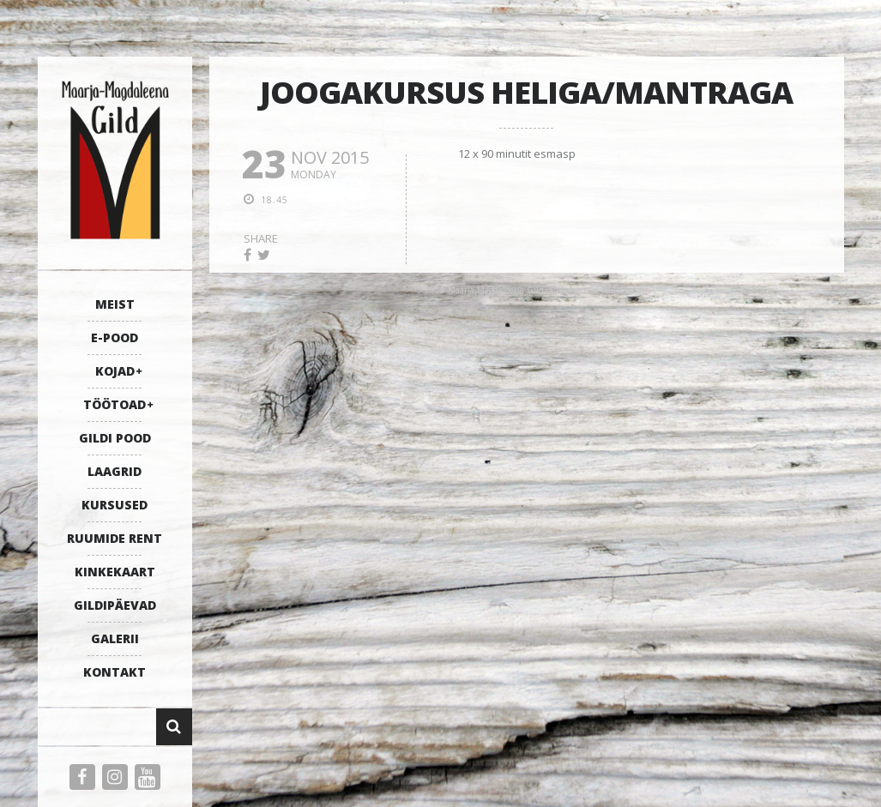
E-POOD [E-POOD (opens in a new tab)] (114, 337)
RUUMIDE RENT (114, 538)
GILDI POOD (115, 438)
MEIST (115, 304)
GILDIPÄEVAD (115, 605)
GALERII (115, 638)
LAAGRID (114, 471)
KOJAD (115, 371)
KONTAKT (114, 672)
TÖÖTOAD (114, 404)
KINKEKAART (115, 571)
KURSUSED (114, 505)
